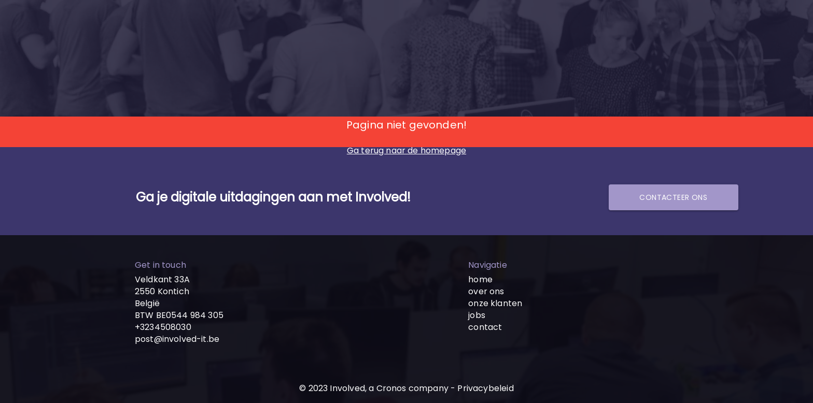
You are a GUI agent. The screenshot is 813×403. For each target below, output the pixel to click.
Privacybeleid (485, 388)
